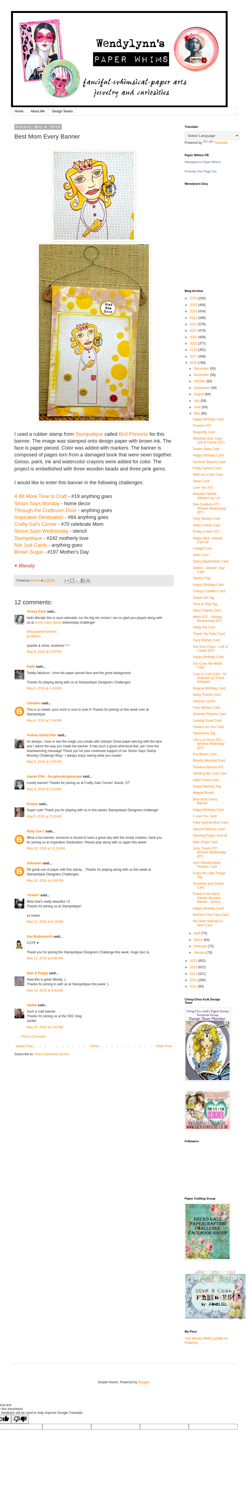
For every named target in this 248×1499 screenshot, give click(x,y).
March (199, 940)
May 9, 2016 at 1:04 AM (44, 762)
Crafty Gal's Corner (35, 524)
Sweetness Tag (204, 733)
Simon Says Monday (37, 503)
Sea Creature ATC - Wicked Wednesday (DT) (209, 508)
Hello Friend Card (206, 780)
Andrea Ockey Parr (41, 735)
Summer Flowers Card (209, 714)
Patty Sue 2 (36, 831)
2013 (194, 974)
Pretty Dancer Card (207, 468)
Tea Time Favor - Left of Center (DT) (210, 649)
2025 (194, 305)
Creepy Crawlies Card (209, 591)
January (200, 952)
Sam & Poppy (37, 973)
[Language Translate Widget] (212, 135)
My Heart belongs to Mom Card (207, 923)
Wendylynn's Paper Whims (203, 162)
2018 (194, 350)
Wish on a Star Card (208, 475)
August (199, 394)
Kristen (32, 804)
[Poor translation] (20, 1419)
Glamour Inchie (204, 701)
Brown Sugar (28, 552)
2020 (194, 337)
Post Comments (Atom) (51, 1054)
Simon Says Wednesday (41, 531)
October (200, 381)
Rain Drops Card (205, 842)
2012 (194, 980)
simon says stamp (48, 622)
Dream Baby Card (206, 449)
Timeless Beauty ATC (208, 767)
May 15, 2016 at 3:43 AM (45, 1027)
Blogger (143, 1382)
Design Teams (62, 111)
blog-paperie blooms (42, 632)
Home (19, 111)
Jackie (32, 1005)
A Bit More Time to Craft (40, 496)
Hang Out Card (204, 627)
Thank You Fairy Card (209, 634)
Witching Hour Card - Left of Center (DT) (209, 440)
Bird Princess (133, 434)
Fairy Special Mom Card (210, 822)
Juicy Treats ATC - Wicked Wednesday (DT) (209, 852)
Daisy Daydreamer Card (210, 561)
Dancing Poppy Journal (210, 835)
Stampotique (89, 434)
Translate (215, 143)
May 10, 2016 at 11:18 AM (46, 848)
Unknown (34, 863)
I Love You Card (204, 816)
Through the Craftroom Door (45, 510)
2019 (194, 343)
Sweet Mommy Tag (207, 786)
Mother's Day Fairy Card (211, 915)
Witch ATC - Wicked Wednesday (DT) (207, 619)
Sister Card (201, 481)
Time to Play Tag (205, 604)
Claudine (34, 703)
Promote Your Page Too (201, 171)
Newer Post (24, 1046)
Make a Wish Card (206, 525)
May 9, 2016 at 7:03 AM (44, 816)
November (202, 375)
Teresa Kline (36, 611)
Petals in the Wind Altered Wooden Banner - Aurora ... (208, 898)
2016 (194, 363)
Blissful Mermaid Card (209, 760)
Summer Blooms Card (209, 462)
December (202, 368)
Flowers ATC (202, 425)
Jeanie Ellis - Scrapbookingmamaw (54, 776)
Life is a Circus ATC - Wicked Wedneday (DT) (209, 744)
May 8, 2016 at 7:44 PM (44, 721)
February (201, 946)
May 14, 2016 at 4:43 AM (45, 990)
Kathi (31, 667)
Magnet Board (203, 793)
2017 (194, 356)
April (197, 933)
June (198, 407)
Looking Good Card (207, 721)
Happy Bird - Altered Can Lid (207, 540)
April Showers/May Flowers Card (206, 864)
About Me (38, 111)
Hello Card (201, 555)
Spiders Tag (201, 578)
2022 (194, 324)
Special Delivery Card (209, 829)
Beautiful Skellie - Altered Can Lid (206, 496)
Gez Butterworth (39, 936)
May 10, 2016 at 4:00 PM (45, 881)
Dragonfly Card (204, 432)
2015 (194, 961)
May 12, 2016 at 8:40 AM (45, 958)
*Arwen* (33, 895)
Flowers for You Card (208, 727)
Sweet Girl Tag (203, 598)
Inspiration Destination (38, 517)
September (202, 388)
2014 (194, 967)
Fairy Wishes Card (206, 519)
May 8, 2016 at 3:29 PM (44, 652)
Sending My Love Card (210, 773)
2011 (194, 986)
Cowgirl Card (202, 548)
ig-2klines (34, 636)
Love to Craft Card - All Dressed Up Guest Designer (209, 678)
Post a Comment (33, 1036)
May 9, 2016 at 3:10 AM (44, 789)
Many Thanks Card (207, 610)
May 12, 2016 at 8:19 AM (45, 922)
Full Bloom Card (205, 754)
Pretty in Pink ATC (206, 532)
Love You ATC (203, 487)
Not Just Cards (30, 545)
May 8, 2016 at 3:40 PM (44, 688)
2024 (194, 311)
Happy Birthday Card (208, 419)
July (197, 401)
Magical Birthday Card (209, 688)
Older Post (164, 1046)
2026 (194, 298)
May (197, 413)
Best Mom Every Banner (205, 801)
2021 (194, 330)
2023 (194, 318)
